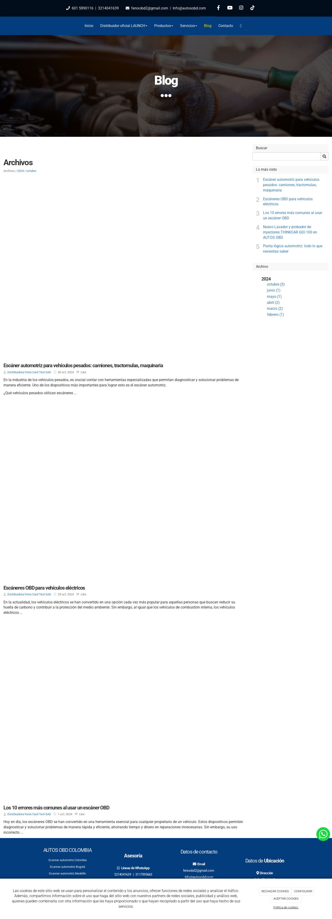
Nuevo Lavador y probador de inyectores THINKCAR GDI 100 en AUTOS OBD (290, 232)
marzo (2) (275, 308)
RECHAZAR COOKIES (275, 891)
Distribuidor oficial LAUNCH (123, 26)
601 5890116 (82, 8)
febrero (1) (275, 314)
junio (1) (274, 290)
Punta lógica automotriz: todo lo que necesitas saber (292, 249)
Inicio (89, 26)
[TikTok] (252, 8)
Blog (207, 26)
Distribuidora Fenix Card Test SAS (29, 372)
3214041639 (108, 8)
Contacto (225, 26)
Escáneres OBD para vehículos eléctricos (288, 201)
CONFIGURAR (303, 891)
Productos (163, 26)
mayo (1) (274, 296)
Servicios (188, 26)
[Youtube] (230, 8)
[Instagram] (241, 8)
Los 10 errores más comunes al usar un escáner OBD (292, 215)
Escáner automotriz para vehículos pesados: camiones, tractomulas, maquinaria (291, 184)
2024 (20, 171)
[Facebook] (218, 8)
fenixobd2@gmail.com (149, 8)
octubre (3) (276, 284)
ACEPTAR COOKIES (286, 898)
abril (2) (273, 302)
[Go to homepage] (33, 26)
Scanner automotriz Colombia (67, 860)
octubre (31, 171)
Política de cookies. (286, 907)
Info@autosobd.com (189, 8)
